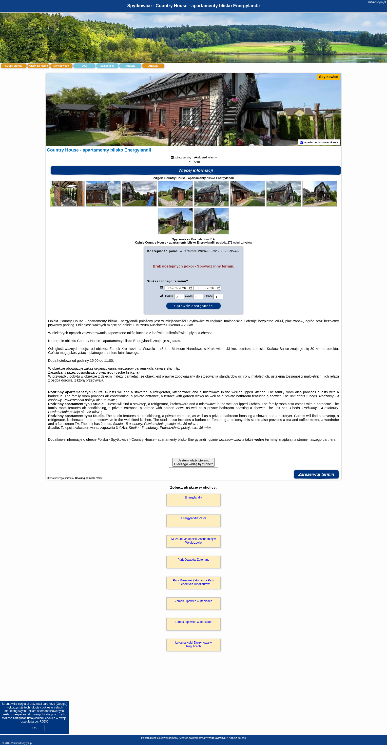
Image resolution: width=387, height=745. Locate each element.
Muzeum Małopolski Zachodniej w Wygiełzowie (193, 541)
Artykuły (153, 65)
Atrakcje (130, 65)
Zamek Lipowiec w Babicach (193, 602)
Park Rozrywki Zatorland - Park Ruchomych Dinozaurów (193, 583)
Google (61, 704)
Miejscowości (61, 65)
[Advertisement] (193, 698)
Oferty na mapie (38, 65)
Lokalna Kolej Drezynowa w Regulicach (193, 645)
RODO (43, 721)
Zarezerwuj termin (316, 475)
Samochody (107, 65)
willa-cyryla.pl (377, 2)
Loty (84, 65)
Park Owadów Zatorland (194, 560)
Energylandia (193, 498)
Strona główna (13, 65)
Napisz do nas (237, 737)
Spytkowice (328, 77)
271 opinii (233, 243)
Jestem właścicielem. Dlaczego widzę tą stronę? (193, 463)
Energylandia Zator (193, 519)
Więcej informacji (195, 171)
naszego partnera (322, 440)
